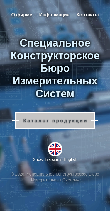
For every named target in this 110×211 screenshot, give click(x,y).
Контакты (88, 14)
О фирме (21, 14)
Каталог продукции (55, 120)
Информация (54, 14)
